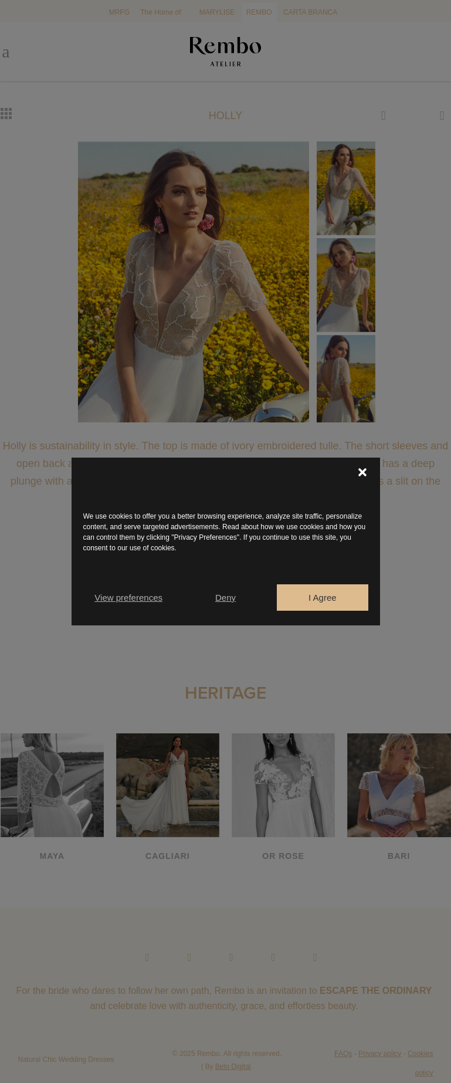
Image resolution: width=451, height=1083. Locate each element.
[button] (362, 472)
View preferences (128, 598)
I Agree (322, 598)
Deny (225, 598)
